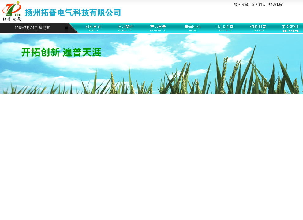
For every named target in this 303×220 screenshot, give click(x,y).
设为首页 (258, 4)
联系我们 (276, 4)
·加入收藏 (240, 4)
